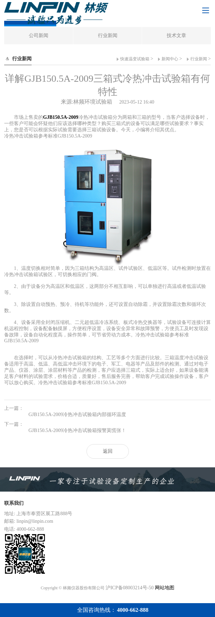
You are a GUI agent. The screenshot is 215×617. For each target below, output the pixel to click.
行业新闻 (198, 58)
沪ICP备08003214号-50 (130, 587)
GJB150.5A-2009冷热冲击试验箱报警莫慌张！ (77, 430)
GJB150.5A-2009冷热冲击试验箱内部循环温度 (77, 414)
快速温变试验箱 (134, 58)
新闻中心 (170, 58)
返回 (108, 451)
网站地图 (164, 587)
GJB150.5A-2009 (60, 117)
